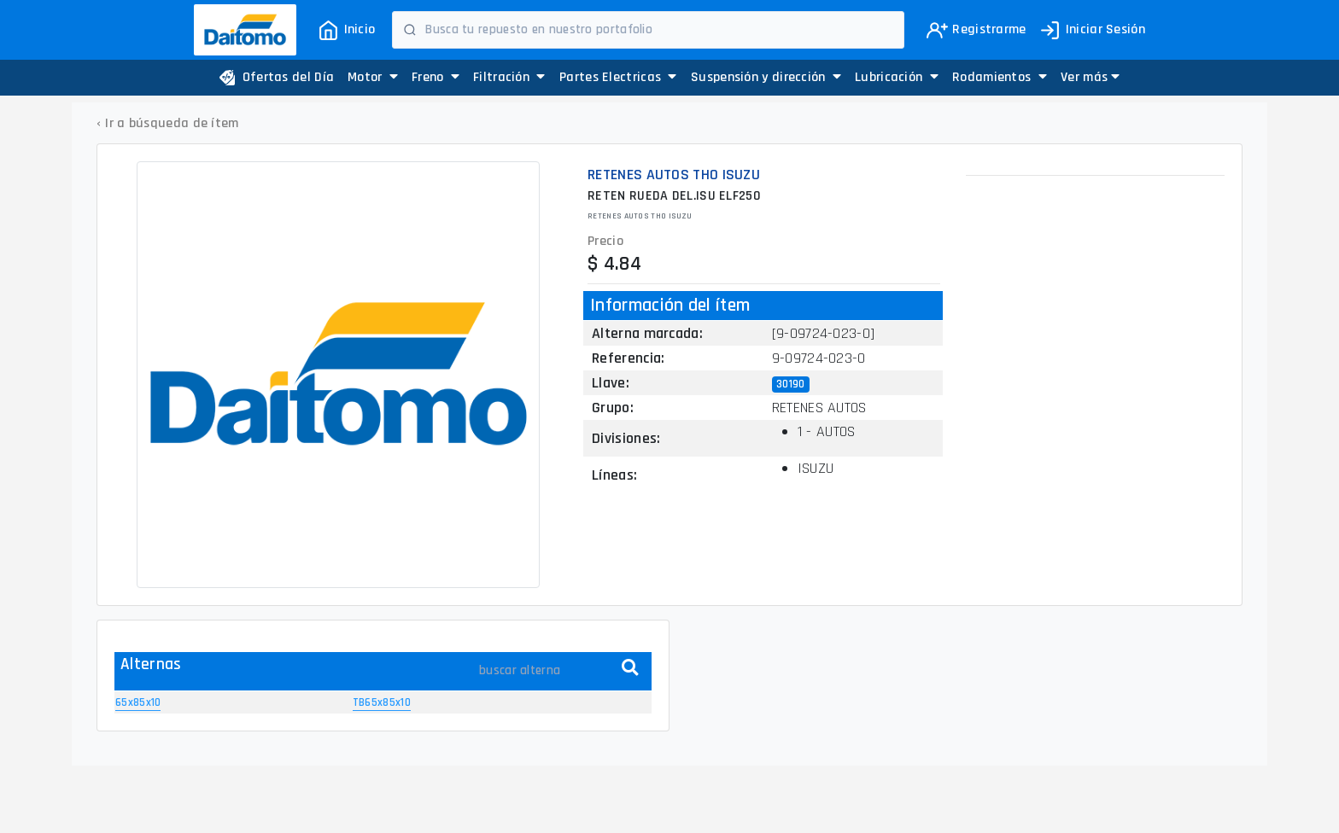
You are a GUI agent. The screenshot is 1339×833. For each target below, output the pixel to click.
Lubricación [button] (896, 77)
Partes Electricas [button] (618, 77)
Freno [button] (435, 77)
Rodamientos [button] (999, 77)
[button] (1090, 78)
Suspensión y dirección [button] (766, 77)
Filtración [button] (509, 77)
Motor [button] (373, 77)
